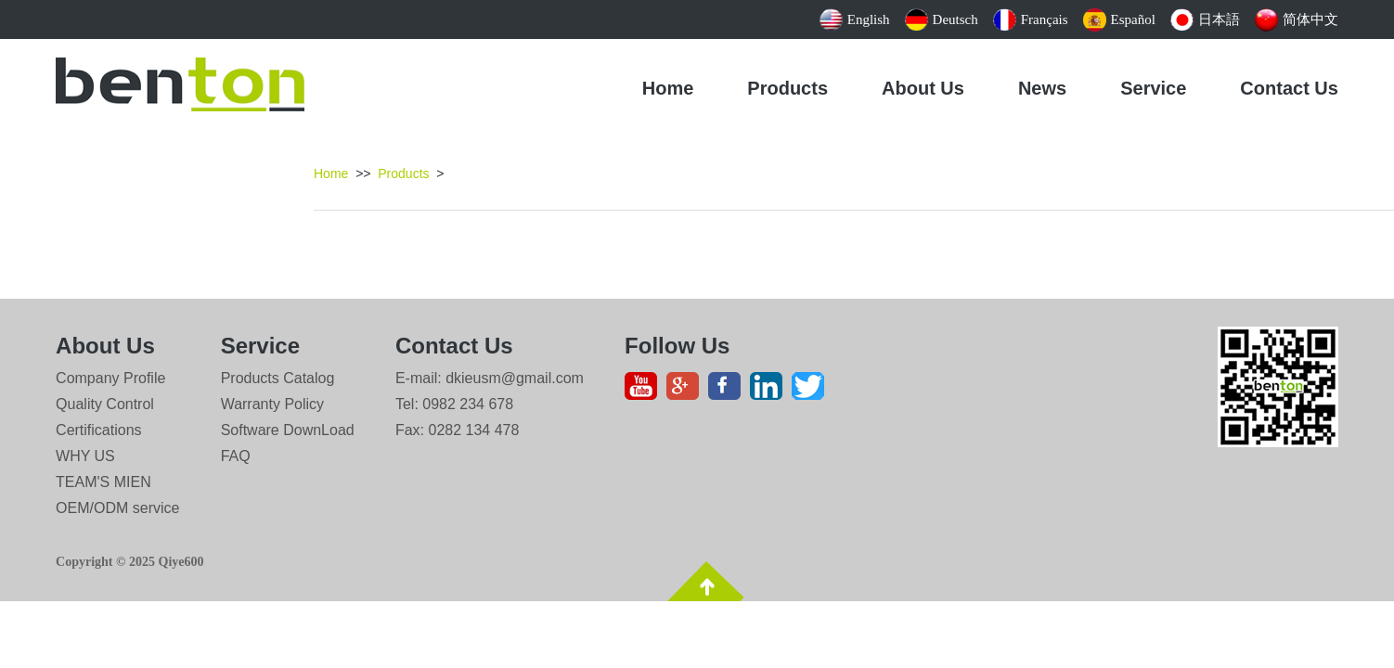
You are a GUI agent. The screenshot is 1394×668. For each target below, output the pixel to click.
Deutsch (941, 19)
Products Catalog (278, 378)
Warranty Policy (272, 404)
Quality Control (105, 404)
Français (1030, 19)
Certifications (98, 430)
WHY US (85, 456)
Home (668, 88)
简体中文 (1296, 19)
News (1042, 88)
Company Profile (110, 378)
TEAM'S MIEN (103, 482)
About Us (923, 88)
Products (787, 88)
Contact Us (1289, 88)
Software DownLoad (288, 430)
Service (1153, 88)
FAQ (236, 456)
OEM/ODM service (117, 508)
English (855, 19)
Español (1119, 19)
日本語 (1205, 19)
